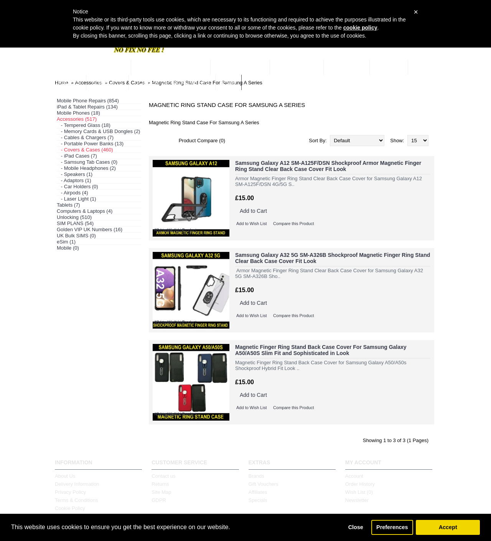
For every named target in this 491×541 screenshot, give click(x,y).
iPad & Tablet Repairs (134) (87, 107)
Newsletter (357, 500)
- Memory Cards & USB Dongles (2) (98, 131)
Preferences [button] (392, 527)
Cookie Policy (70, 508)
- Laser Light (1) (76, 199)
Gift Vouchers (263, 484)
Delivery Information (77, 484)
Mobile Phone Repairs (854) (88, 101)
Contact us (163, 476)
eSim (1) (66, 242)
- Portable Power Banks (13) (90, 143)
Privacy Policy (70, 492)
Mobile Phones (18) (78, 113)
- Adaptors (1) (74, 180)
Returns (160, 484)
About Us (65, 476)
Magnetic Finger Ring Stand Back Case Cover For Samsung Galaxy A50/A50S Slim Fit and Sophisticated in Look (321, 350)
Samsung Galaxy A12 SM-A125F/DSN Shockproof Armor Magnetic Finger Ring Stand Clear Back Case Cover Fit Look (328, 166)
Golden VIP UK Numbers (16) (89, 229)
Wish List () (359, 492)
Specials (258, 500)
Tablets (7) (68, 205)
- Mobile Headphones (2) (86, 168)
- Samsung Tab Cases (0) (87, 162)
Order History (360, 484)
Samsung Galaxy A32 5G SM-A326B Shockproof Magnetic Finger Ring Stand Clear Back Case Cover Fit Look (332, 258)
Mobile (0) (68, 248)
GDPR (159, 500)
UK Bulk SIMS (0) (76, 235)
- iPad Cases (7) (77, 156)
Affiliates (258, 492)
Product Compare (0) (202, 140)
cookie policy (360, 28)
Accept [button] (448, 527)
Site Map (161, 492)
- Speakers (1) (74, 174)
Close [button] (355, 527)
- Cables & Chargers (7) (85, 137)
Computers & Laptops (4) (84, 211)
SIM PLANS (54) (75, 223)
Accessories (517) (77, 119)
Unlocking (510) (74, 217)
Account (354, 476)
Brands (256, 476)
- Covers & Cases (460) (85, 150)
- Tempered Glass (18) (83, 125)
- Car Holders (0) (77, 186)
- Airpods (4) (72, 193)
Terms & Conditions (76, 500)
